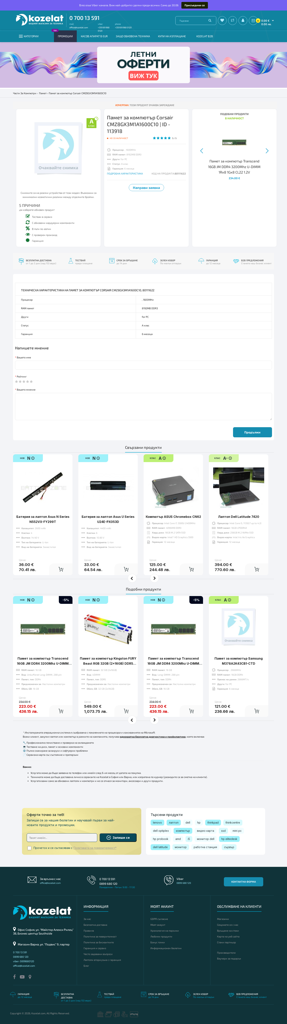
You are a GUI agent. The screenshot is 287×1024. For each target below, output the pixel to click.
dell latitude (160, 847)
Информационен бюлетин (166, 948)
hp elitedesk (229, 839)
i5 (189, 839)
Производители (226, 952)
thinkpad (213, 822)
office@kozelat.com (78, 27)
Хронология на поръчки (164, 930)
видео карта (205, 830)
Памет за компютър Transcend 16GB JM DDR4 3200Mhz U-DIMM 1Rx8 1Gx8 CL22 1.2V (43, 663)
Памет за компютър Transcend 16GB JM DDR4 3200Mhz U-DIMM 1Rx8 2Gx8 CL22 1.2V (173, 663)
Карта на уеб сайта (228, 936)
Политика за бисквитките (99, 942)
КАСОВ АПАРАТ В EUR (94, 36)
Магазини (223, 918)
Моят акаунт (157, 924)
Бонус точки (157, 942)
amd (178, 839)
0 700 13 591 (84, 17)
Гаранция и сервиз (95, 948)
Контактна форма (243, 881)
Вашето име (24, 357)
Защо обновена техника (133, 36)
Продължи (252, 432)
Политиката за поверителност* (95, 848)
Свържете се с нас (227, 924)
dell (187, 822)
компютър (183, 830)
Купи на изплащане (172, 36)
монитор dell (205, 839)
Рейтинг (22, 376)
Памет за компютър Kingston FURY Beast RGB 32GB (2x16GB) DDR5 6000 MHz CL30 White (108, 663)
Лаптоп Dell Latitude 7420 (238, 517)
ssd (223, 830)
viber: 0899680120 (23, 961)
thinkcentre (233, 822)
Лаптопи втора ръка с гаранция (102, 959)
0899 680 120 (108, 883)
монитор (181, 847)
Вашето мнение (26, 389)
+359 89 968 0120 (123, 27)
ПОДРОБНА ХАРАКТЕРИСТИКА (125, 173)
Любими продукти (161, 936)
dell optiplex (161, 830)
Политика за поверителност (100, 936)
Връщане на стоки (228, 930)
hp (198, 822)
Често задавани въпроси (98, 954)
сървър (229, 847)
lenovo (157, 822)
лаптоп (173, 822)
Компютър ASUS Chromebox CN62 (173, 517)
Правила (89, 930)
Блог (86, 965)
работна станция (205, 847)
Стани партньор (226, 942)
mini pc (237, 830)
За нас (87, 918)
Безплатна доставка (95, 924)
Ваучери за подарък (229, 958)
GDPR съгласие (159, 918)
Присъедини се (195, 5)
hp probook (160, 839)
